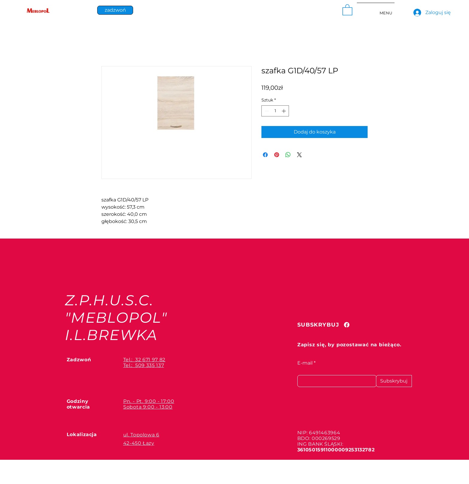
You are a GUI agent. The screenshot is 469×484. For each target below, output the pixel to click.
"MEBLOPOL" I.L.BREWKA (116, 326)
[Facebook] (346, 324)
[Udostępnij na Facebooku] (265, 154)
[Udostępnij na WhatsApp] (288, 154)
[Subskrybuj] (394, 381)
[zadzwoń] (115, 10)
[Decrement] (266, 111)
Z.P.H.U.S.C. (109, 300)
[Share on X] (299, 154)
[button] (347, 9)
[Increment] (284, 111)
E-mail (305, 363)
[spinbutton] (275, 111)
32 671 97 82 (150, 359)
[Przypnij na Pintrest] (276, 154)
